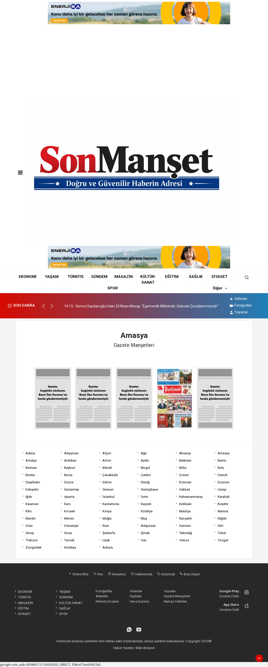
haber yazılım (154, 653)
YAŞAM (52, 276)
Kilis (29, 511)
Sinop (30, 533)
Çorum (184, 475)
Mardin (31, 518)
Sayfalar (136, 596)
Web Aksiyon (145, 648)
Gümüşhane (149, 489)
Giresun (107, 489)
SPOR (112, 288)
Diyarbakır (33, 482)
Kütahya (147, 511)
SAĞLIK (196, 276)
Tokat (222, 533)
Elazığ (145, 482)
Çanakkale (110, 475)
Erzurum (223, 482)
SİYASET (219, 276)
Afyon (106, 453)
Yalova (184, 540)
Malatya (185, 511)
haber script (173, 653)
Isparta (69, 497)
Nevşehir (185, 518)
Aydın (145, 460)
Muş (144, 518)
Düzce (68, 482)
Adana (30, 453)
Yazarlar (238, 312)
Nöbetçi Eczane (107, 601)
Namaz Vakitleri (175, 601)
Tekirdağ (185, 533)
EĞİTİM (172, 276)
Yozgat (223, 540)
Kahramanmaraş (191, 497)
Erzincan (185, 482)
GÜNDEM (99, 276)
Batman (31, 468)
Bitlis (182, 468)
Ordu (29, 526)
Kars (67, 504)
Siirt (220, 526)
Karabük (224, 497)
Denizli (222, 475)
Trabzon (32, 540)
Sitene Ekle (78, 574)
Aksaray (185, 453)
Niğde (222, 518)
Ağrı (144, 453)
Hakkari (184, 489)
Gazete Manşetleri (177, 596)
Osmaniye (71, 526)
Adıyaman (71, 453)
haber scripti (135, 653)
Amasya (223, 453)
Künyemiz (117, 574)
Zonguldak (34, 547)
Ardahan (70, 460)
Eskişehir (32, 489)
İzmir (144, 497)
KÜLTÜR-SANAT (68, 603)
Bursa (68, 475)
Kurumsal (166, 574)
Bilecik (107, 468)
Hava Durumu (139, 601)
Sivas (68, 533)
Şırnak (145, 533)
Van (144, 540)
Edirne (106, 482)
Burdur (30, 475)
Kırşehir (223, 504)
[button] (45, 308)
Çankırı (146, 475)
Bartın (222, 460)
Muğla (106, 518)
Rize (105, 526)
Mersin (69, 518)
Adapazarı (148, 526)
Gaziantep (71, 489)
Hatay (222, 489)
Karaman (32, 504)
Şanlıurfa (108, 533)
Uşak (106, 540)
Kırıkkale (185, 504)
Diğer (217, 288)
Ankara (107, 547)
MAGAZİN (123, 276)
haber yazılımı (96, 653)
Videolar (238, 299)
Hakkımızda (141, 574)
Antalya (31, 460)
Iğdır (29, 497)
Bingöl (145, 468)
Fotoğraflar (240, 305)
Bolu (221, 468)
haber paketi (116, 653)
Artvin (106, 460)
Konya (106, 511)
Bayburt (69, 468)
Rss (98, 574)
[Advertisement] (134, 62)
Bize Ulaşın (190, 574)
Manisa (223, 511)
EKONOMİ (28, 276)
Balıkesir (185, 460)
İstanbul (108, 497)
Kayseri (146, 504)
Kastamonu (110, 504)
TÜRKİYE (76, 276)
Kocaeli (69, 511)
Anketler (102, 596)
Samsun (185, 526)
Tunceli (69, 540)
